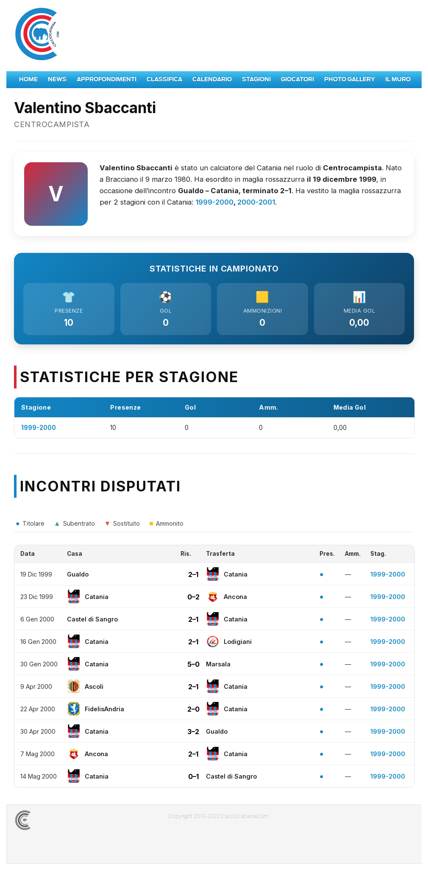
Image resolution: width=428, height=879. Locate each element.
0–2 (193, 599)
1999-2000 (214, 202)
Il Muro (398, 79)
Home (28, 79)
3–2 (193, 733)
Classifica (164, 79)
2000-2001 (256, 202)
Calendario (212, 79)
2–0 (193, 711)
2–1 (193, 576)
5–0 (193, 666)
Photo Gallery (349, 79)
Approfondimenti (106, 79)
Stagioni (256, 79)
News (57, 79)
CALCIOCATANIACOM (53, 822)
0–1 (193, 778)
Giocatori (297, 79)
